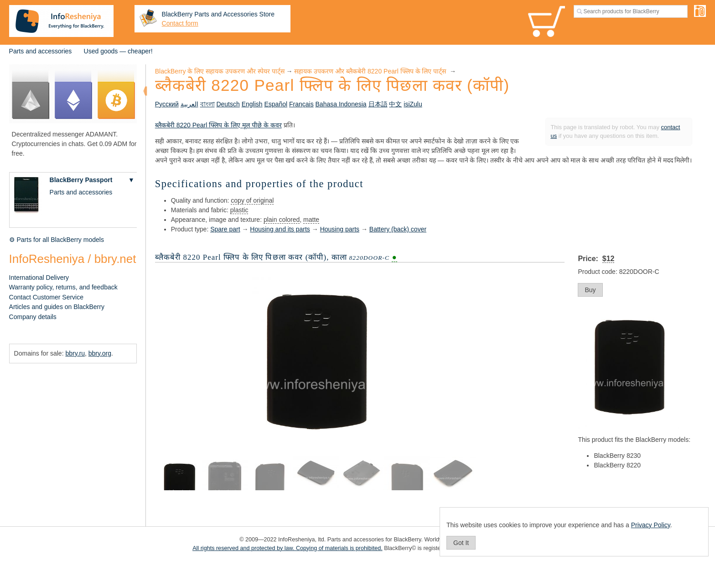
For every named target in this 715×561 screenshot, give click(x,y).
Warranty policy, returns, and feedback (63, 287)
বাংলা (207, 104)
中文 (395, 104)
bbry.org (99, 353)
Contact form (180, 23)
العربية (189, 104)
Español (275, 104)
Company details (33, 316)
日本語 (378, 104)
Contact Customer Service (46, 297)
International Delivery (39, 277)
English (252, 104)
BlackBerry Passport (81, 180)
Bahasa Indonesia (341, 104)
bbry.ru (75, 353)
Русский (167, 104)
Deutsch (227, 104)
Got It (461, 542)
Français (301, 104)
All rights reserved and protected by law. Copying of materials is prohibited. (287, 548)
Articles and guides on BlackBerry (56, 306)
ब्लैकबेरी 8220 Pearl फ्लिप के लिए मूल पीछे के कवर (218, 125)
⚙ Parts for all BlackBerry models (56, 239)
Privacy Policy (650, 525)
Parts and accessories (40, 51)
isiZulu (413, 104)
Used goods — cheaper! (118, 51)
